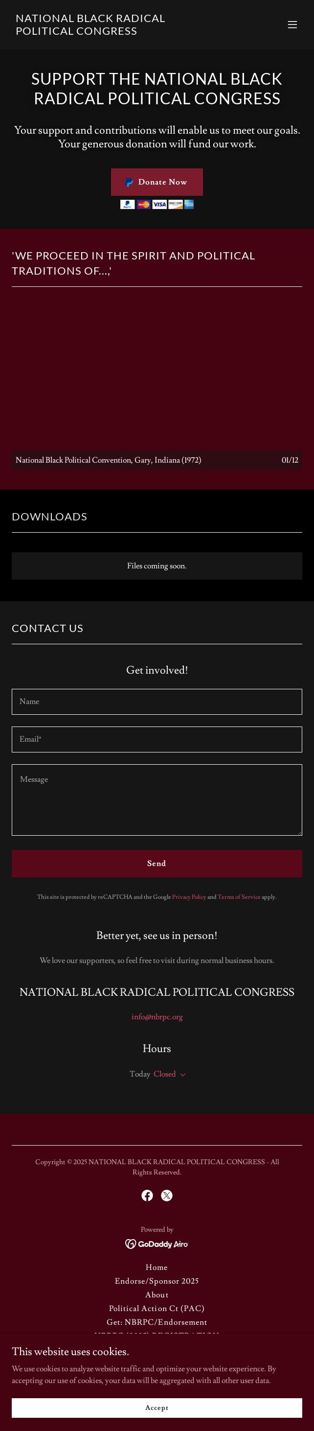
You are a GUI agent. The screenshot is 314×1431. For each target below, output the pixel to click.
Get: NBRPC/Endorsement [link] (157, 1322)
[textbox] (157, 702)
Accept (156, 1407)
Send (156, 863)
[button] (292, 24)
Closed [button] (165, 1074)
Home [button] (157, 1267)
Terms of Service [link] (239, 897)
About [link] (156, 1295)
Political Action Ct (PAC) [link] (156, 1309)
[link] (113, 32)
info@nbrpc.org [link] (157, 1017)
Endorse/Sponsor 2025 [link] (157, 1281)
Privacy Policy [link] (189, 897)
